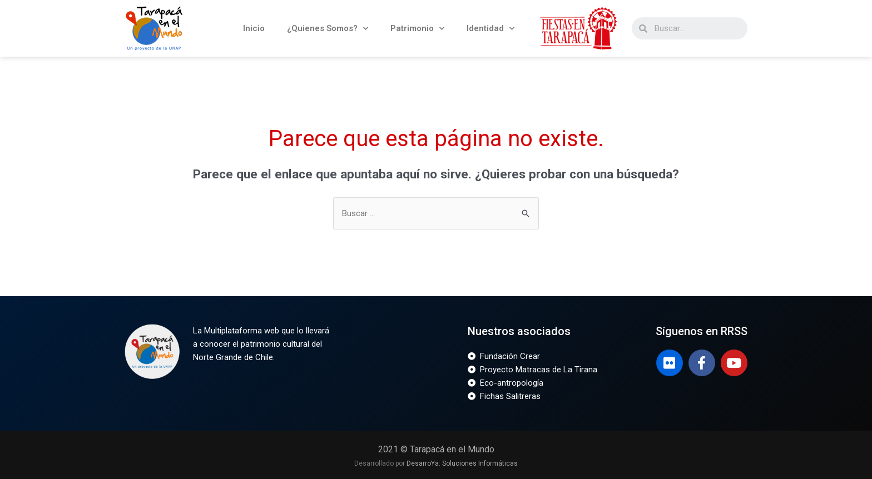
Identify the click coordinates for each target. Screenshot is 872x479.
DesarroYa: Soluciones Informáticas (462, 463)
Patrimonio (417, 28)
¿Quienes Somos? (327, 28)
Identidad (490, 28)
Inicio (254, 28)
